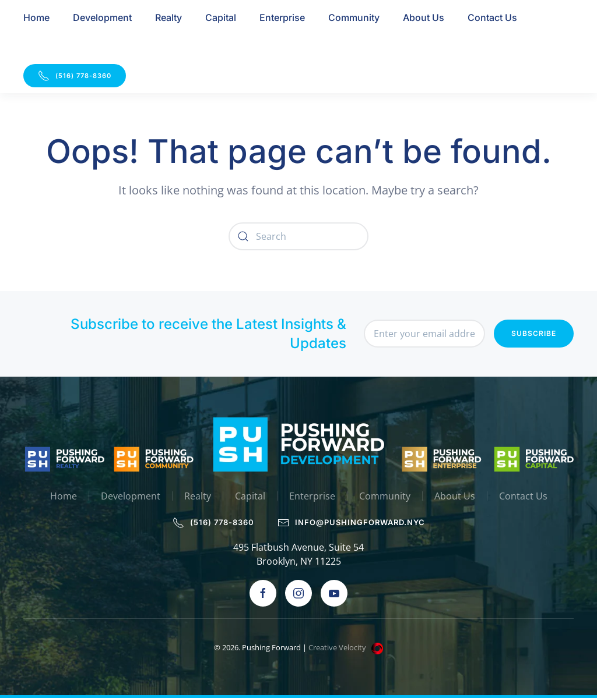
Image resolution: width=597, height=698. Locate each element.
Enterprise (282, 17)
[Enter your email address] (424, 334)
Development (102, 17)
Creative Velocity (346, 647)
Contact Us (492, 17)
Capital (220, 17)
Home (36, 17)
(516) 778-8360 (74, 76)
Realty (168, 17)
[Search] (298, 236)
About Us (423, 17)
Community (354, 17)
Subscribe (533, 333)
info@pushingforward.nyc (352, 523)
